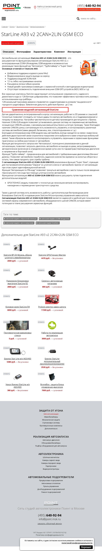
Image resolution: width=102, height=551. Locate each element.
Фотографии (24, 52)
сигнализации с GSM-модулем (55, 219)
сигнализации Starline (48, 223)
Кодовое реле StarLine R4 (18, 306)
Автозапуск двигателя (51, 440)
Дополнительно (51, 428)
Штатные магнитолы (51, 457)
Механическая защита (51, 420)
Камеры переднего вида (51, 463)
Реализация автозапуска (51, 436)
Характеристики (42, 52)
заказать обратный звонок (89, 9)
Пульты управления (51, 486)
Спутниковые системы (51, 423)
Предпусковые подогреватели (51, 480)
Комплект (59, 52)
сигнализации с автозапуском (19, 223)
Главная (5, 27)
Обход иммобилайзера (51, 443)
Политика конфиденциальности (50, 535)
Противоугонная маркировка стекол (17, 334)
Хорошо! (86, 547)
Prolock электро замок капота (52, 306)
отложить (7, 244)
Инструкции (74, 52)
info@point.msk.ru (50, 519)
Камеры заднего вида (51, 460)
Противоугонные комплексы (51, 426)
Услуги (12, 27)
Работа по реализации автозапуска (52, 334)
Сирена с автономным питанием (52, 282)
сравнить (31, 43)
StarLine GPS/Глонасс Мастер (52, 255)
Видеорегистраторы (51, 469)
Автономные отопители (51, 483)
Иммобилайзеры (51, 417)
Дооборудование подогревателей (51, 489)
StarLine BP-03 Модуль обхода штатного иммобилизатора (18, 256)
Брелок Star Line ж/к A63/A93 (17, 358)
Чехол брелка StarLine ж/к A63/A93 (18, 385)
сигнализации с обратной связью (21, 219)
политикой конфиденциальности (77, 543)
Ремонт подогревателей (51, 492)
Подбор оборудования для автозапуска (51, 446)
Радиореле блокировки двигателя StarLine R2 (18, 282)
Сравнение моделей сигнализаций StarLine (35, 109)
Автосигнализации (37, 27)
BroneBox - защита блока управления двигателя (52, 385)
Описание (8, 52)
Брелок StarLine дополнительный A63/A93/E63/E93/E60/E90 (52, 361)
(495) (89, 5)
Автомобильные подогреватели (51, 477)
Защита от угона (22, 27)
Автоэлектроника (51, 454)
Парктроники (51, 466)
